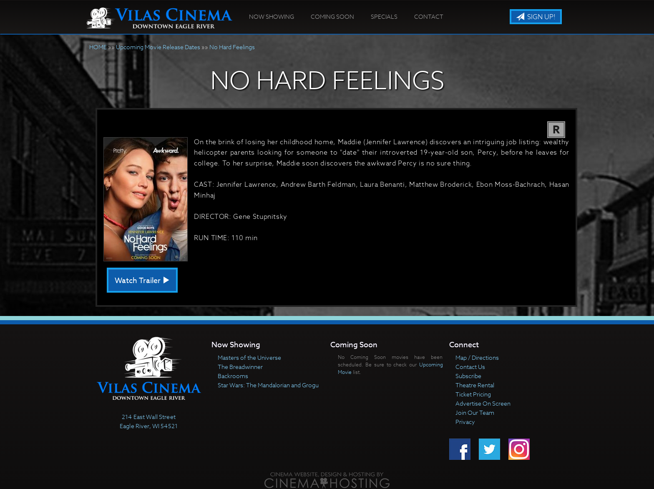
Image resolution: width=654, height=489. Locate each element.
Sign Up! (536, 17)
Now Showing (271, 16)
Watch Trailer (142, 280)
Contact (428, 16)
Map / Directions (477, 357)
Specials (384, 16)
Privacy (465, 422)
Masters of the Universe (249, 357)
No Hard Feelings (232, 47)
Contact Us (470, 367)
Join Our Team (474, 412)
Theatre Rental (474, 385)
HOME (98, 47)
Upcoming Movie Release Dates (158, 47)
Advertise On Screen (483, 403)
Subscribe (468, 376)
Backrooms (233, 376)
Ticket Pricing (473, 394)
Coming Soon (332, 16)
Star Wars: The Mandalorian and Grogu (268, 385)
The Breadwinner (240, 367)
